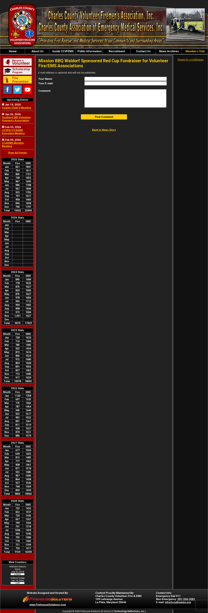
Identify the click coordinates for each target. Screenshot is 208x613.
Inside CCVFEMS (63, 51)
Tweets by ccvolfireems (190, 59)
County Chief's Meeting (16, 107)
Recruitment (116, 51)
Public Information (89, 51)
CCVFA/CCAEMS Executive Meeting (13, 132)
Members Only (195, 51)
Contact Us (143, 51)
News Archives (168, 51)
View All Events (17, 152)
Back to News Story (104, 129)
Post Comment (104, 116)
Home (12, 51)
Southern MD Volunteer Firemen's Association (16, 119)
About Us (37, 51)
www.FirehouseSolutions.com (47, 604)
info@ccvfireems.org (178, 602)
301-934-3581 (186, 599)
